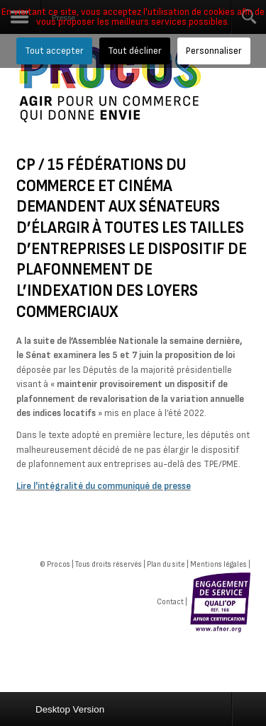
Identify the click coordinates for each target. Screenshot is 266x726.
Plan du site (166, 564)
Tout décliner (135, 51)
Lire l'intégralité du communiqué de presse (103, 486)
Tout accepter (54, 51)
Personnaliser (214, 51)
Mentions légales (218, 564)
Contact (170, 601)
